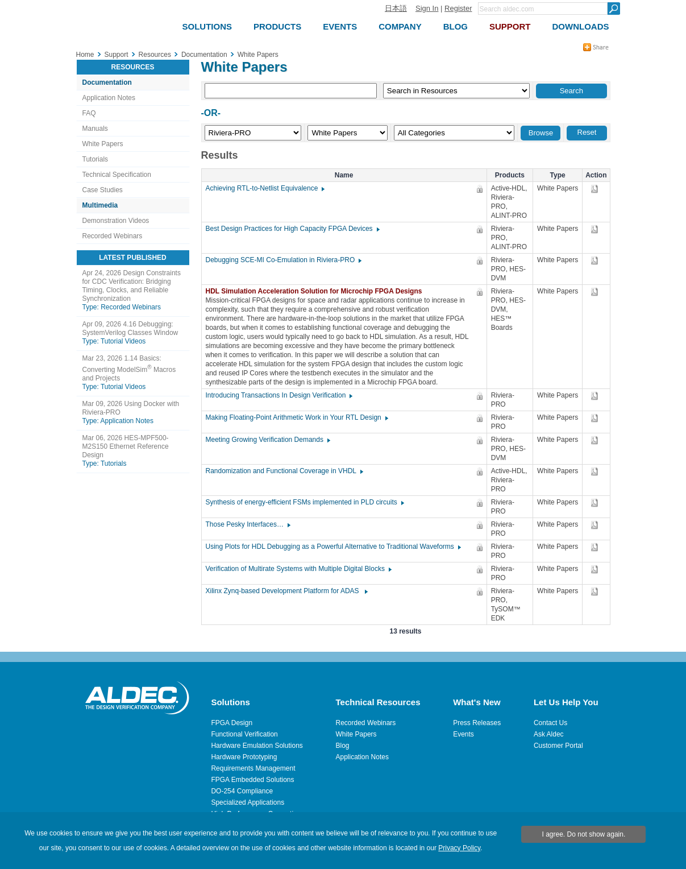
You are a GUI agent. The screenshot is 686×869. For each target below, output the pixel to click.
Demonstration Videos (115, 221)
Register (458, 8)
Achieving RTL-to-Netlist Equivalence (265, 188)
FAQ (89, 113)
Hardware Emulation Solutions (256, 746)
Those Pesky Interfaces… (247, 524)
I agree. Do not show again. (584, 834)
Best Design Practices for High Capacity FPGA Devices (292, 229)
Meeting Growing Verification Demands (267, 440)
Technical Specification (116, 175)
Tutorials (95, 159)
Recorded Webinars (112, 236)
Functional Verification (244, 734)
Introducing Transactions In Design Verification (279, 395)
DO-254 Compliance (242, 791)
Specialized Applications (247, 802)
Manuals (95, 129)
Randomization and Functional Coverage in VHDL (284, 471)
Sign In (426, 8)
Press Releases (477, 723)
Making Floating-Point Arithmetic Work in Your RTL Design (296, 417)
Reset (587, 132)
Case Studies (102, 190)
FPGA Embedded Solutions (252, 780)
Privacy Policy (459, 848)
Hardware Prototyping (244, 757)
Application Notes (108, 98)
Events (463, 734)
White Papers (102, 144)
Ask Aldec (549, 734)
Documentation (107, 82)
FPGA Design (231, 723)
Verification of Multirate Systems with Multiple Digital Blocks (298, 569)
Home (85, 55)
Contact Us (550, 723)
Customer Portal (558, 746)
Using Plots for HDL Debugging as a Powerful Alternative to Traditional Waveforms (333, 547)
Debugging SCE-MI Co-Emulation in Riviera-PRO (283, 260)
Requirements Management (253, 768)
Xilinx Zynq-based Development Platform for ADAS (286, 591)
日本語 (396, 8)
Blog (343, 746)
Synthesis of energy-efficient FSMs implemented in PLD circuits (304, 502)
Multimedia (100, 205)
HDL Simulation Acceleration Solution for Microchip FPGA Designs (317, 291)
